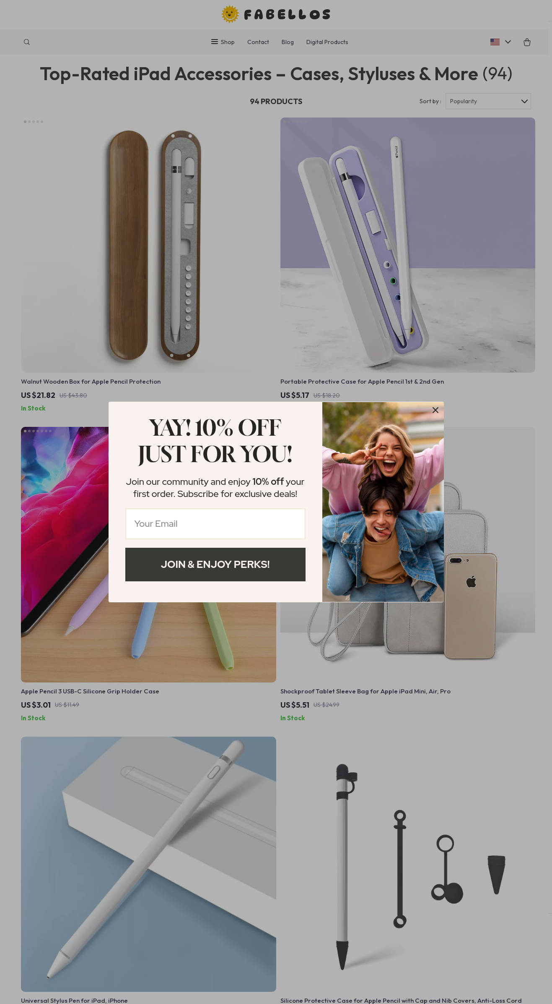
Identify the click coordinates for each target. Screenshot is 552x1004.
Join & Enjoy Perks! (215, 564)
